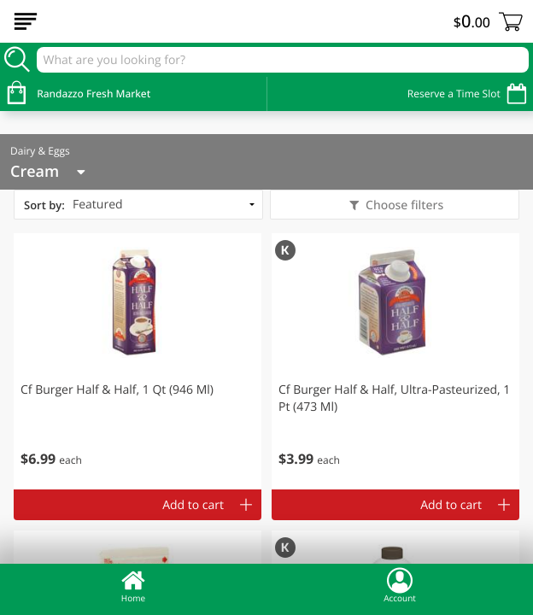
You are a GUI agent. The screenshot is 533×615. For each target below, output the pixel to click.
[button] (137, 361)
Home (133, 585)
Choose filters (402, 205)
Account (400, 585)
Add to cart (193, 505)
